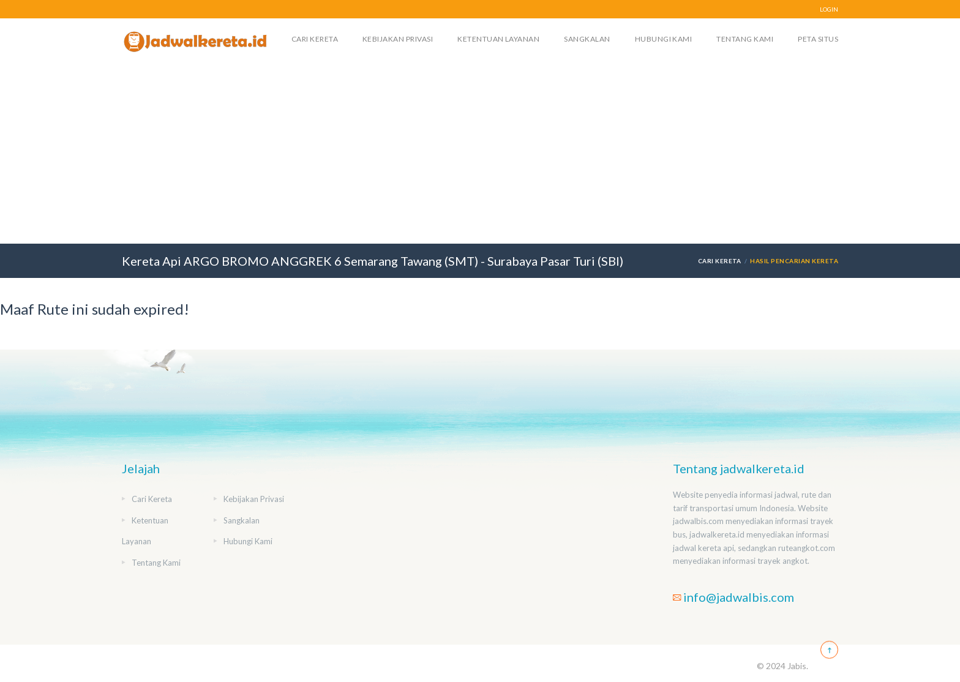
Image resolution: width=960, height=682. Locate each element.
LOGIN (829, 9)
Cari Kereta (314, 38)
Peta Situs (818, 38)
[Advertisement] (480, 152)
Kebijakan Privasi (397, 38)
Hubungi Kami (663, 38)
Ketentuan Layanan (498, 38)
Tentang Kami (744, 38)
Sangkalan (587, 38)
